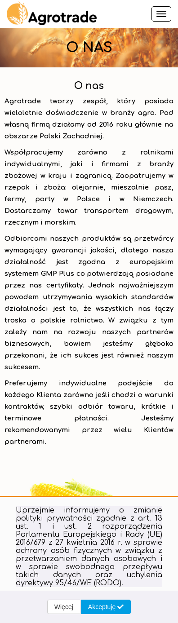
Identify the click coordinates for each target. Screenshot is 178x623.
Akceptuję (106, 606)
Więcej (63, 606)
